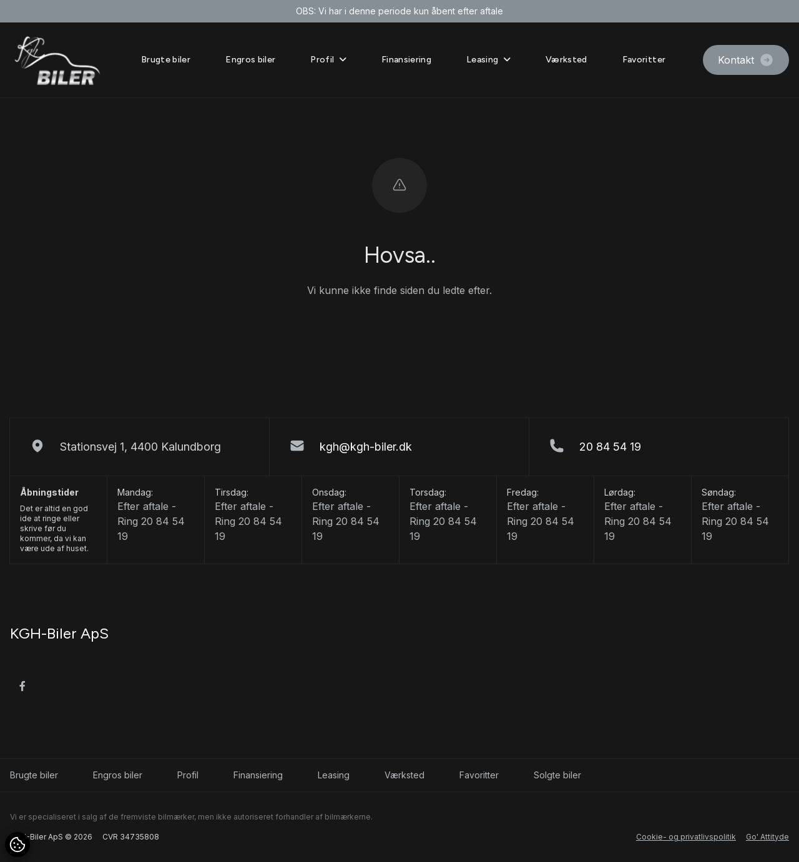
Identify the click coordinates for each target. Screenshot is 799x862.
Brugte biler (165, 59)
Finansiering (406, 59)
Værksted (566, 59)
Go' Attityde (767, 836)
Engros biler (250, 59)
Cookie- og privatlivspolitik (686, 836)
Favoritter (644, 59)
